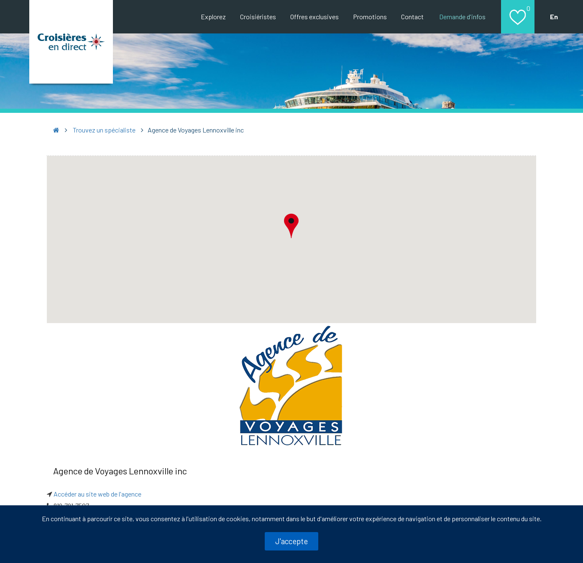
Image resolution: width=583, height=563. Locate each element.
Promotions (370, 16)
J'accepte (291, 541)
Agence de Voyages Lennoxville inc (120, 470)
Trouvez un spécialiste (104, 130)
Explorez (213, 16)
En (554, 16)
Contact (412, 16)
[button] (291, 225)
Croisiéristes (258, 16)
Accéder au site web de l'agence (97, 494)
